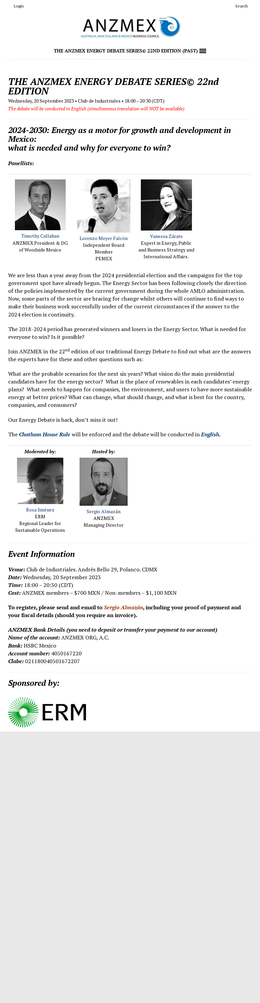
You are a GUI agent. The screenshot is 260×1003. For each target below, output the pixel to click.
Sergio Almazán (104, 511)
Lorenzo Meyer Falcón (104, 238)
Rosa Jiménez (40, 509)
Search (239, 5)
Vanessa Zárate (166, 236)
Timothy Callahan (40, 236)
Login (16, 5)
